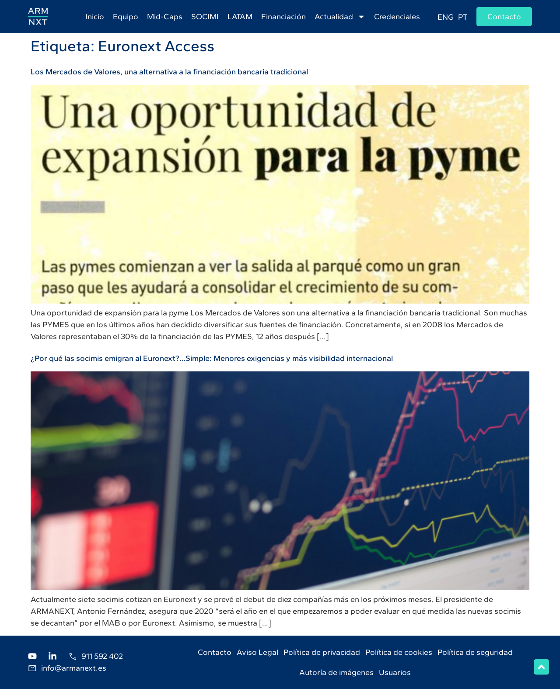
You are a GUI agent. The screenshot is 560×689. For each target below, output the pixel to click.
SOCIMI (205, 16)
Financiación (283, 16)
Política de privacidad (322, 652)
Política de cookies (398, 652)
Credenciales (397, 16)
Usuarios (395, 672)
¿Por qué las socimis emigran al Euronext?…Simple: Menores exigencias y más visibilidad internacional (212, 358)
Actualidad (340, 16)
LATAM (240, 16)
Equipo (125, 16)
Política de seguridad (475, 652)
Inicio (94, 16)
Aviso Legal (257, 652)
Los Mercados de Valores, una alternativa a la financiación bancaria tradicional (169, 72)
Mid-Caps (164, 16)
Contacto (214, 652)
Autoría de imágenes (336, 672)
